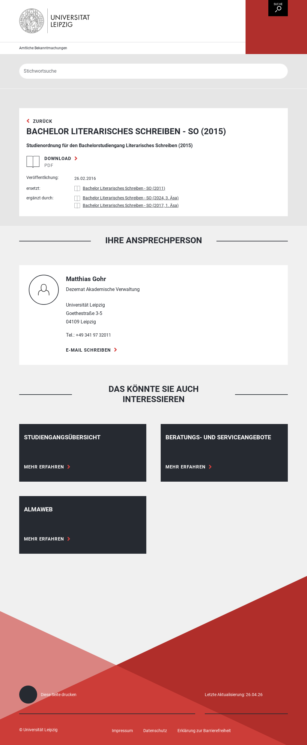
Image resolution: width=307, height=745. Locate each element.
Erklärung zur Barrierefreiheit (204, 730)
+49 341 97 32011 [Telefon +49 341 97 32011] (95, 347)
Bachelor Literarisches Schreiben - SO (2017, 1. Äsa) (131, 217)
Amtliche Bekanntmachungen (43, 60)
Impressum (122, 730)
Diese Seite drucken (58, 694)
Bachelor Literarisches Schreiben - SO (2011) (124, 200)
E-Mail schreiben (90, 362)
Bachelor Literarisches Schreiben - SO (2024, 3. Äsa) (131, 210)
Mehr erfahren (45, 479)
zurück (43, 133)
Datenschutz (155, 730)
